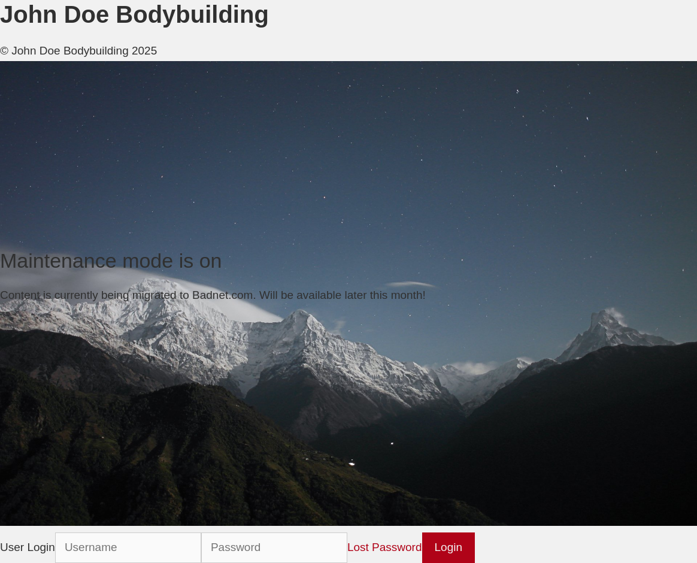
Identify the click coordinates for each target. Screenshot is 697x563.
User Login (27, 547)
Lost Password (384, 547)
